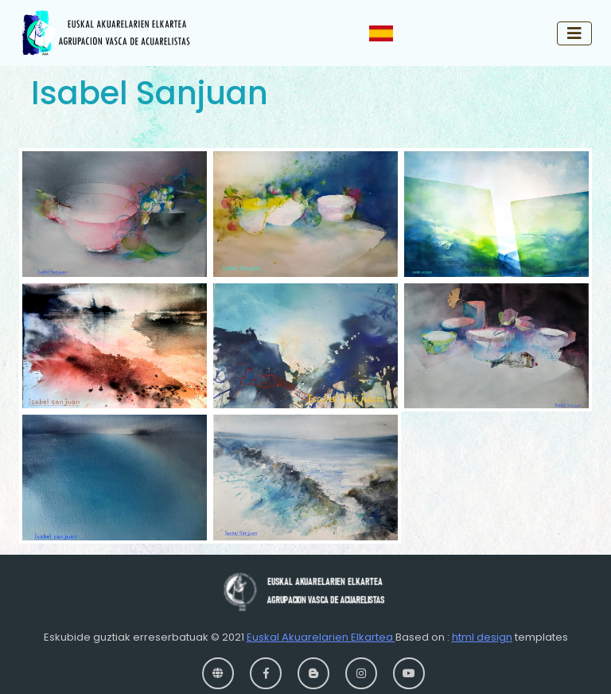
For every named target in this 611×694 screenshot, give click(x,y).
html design (482, 637)
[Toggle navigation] (574, 33)
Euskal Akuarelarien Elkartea (321, 637)
